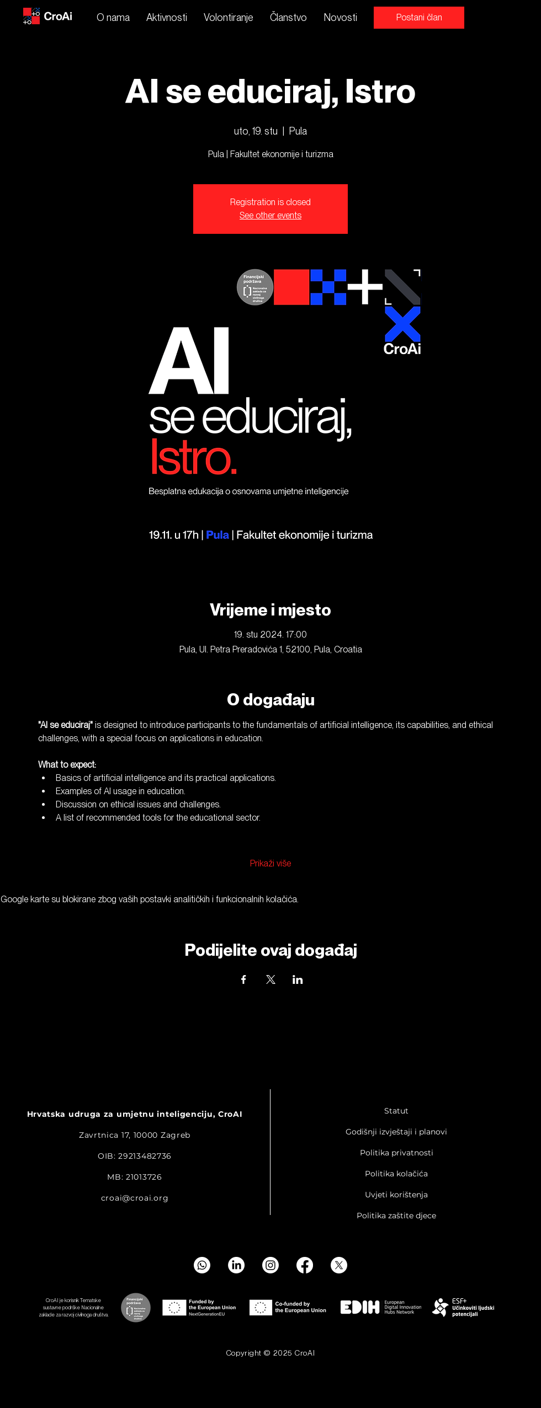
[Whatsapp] (202, 1265)
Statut (396, 1111)
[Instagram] (270, 1265)
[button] (166, 17)
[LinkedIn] (236, 1265)
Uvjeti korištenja (396, 1195)
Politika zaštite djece (396, 1215)
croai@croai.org (135, 1198)
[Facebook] (304, 1265)
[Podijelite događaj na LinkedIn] (298, 979)
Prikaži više (270, 863)
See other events (270, 215)
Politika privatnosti (396, 1153)
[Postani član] (419, 18)
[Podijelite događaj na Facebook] (243, 979)
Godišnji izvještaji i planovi (396, 1132)
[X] (339, 1265)
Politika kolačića (396, 1174)
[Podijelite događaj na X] (271, 979)
